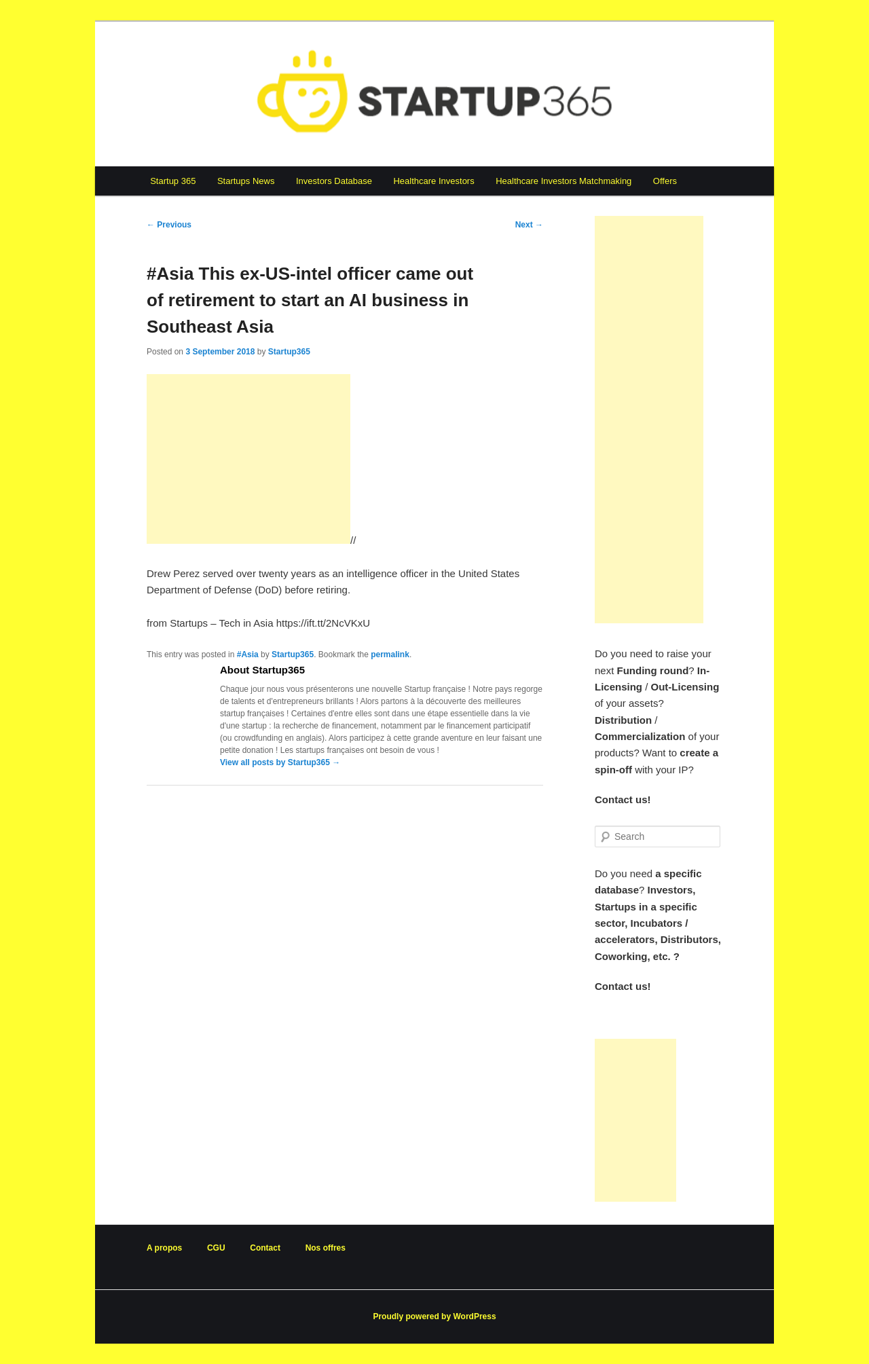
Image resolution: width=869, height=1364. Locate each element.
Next (529, 224)
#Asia (248, 654)
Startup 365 (173, 181)
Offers (665, 181)
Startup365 (289, 351)
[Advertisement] (248, 459)
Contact (265, 1248)
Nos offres (326, 1248)
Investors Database (334, 181)
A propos (164, 1248)
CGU (216, 1248)
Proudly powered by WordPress (434, 1316)
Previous (169, 224)
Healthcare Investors (433, 181)
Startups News (246, 181)
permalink (390, 654)
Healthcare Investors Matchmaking (563, 181)
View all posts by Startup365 (280, 762)
